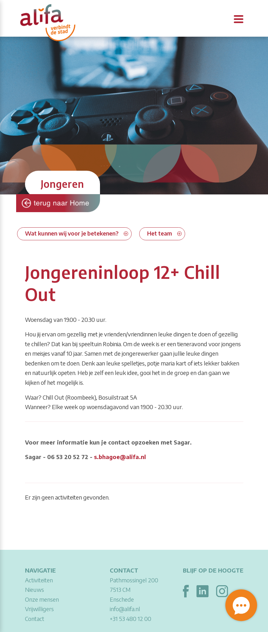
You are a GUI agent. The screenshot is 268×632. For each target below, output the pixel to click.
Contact (34, 618)
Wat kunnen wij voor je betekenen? (72, 233)
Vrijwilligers (39, 608)
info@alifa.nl (125, 608)
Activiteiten (39, 580)
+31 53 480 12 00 (130, 618)
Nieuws (34, 589)
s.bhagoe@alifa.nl (120, 456)
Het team (159, 233)
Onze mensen (42, 599)
